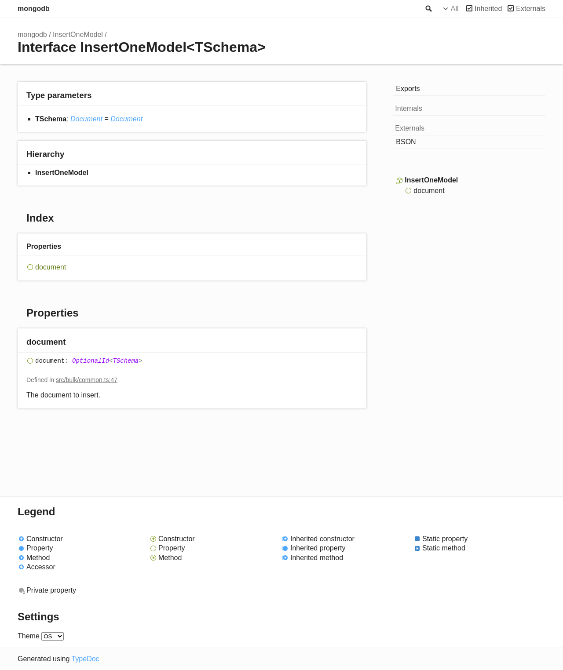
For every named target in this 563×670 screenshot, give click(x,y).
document (50, 267)
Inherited (488, 8)
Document (86, 119)
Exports (408, 88)
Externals (530, 8)
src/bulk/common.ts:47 (86, 379)
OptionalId (90, 360)
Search (428, 9)
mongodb (34, 8)
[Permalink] (74, 342)
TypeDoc (85, 659)
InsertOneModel (78, 34)
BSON (406, 142)
